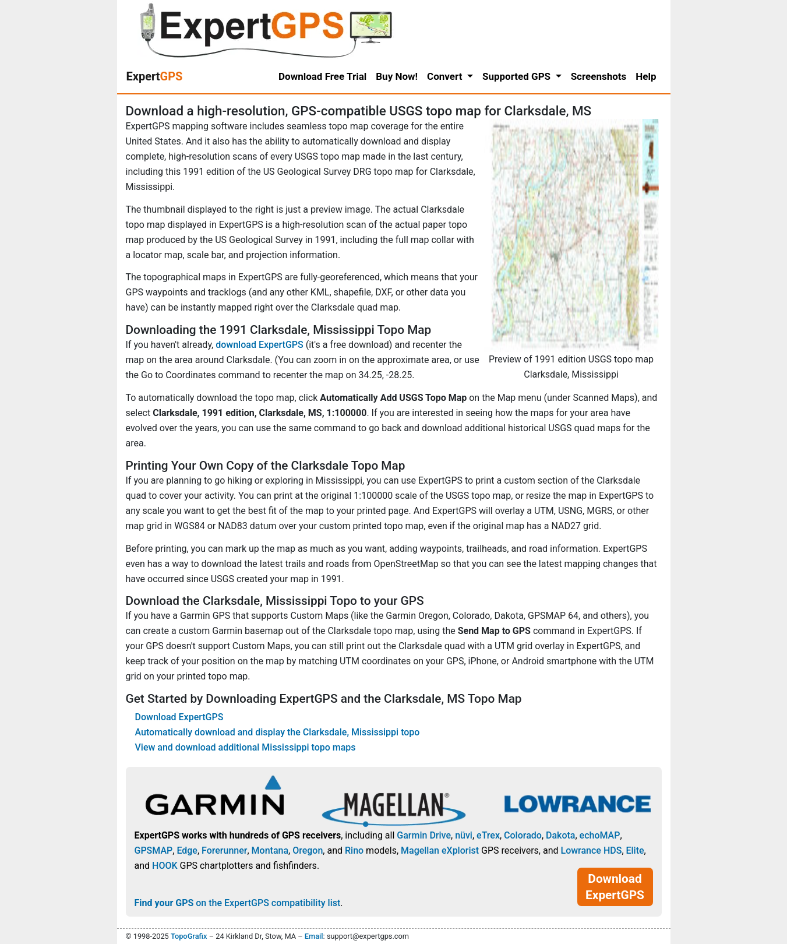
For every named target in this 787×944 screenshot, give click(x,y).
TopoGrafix (189, 936)
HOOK (165, 865)
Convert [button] (446, 76)
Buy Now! (397, 76)
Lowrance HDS (591, 850)
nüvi (463, 835)
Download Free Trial (322, 76)
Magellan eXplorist (440, 850)
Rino (354, 850)
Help (646, 76)
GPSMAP (154, 850)
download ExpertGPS (259, 344)
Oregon (307, 850)
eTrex (488, 835)
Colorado (523, 835)
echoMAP (600, 835)
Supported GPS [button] (517, 76)
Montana (270, 850)
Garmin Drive (424, 835)
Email (314, 936)
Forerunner (224, 850)
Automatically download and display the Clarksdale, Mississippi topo (277, 732)
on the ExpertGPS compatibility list (238, 902)
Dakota (560, 835)
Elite (635, 850)
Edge (187, 850)
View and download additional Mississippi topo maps (245, 747)
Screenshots (599, 76)
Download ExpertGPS (179, 717)
